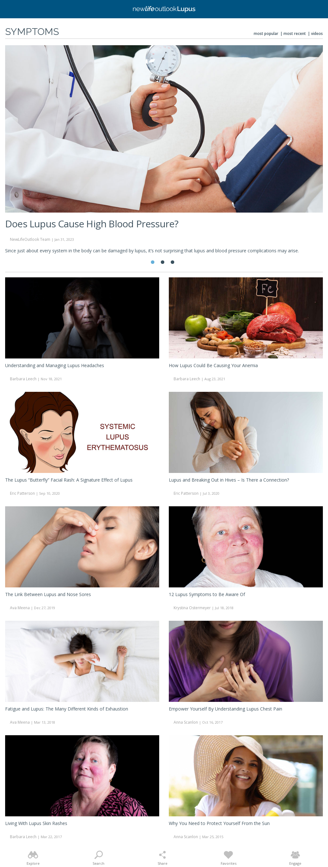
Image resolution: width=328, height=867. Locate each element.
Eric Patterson (22, 493)
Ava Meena (20, 607)
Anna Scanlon (186, 722)
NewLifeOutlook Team (30, 239)
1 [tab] (152, 262)
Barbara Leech (23, 379)
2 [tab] (162, 262)
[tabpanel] (164, 152)
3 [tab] (172, 262)
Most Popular (266, 33)
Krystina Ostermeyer (192, 607)
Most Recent (294, 33)
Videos (317, 33)
